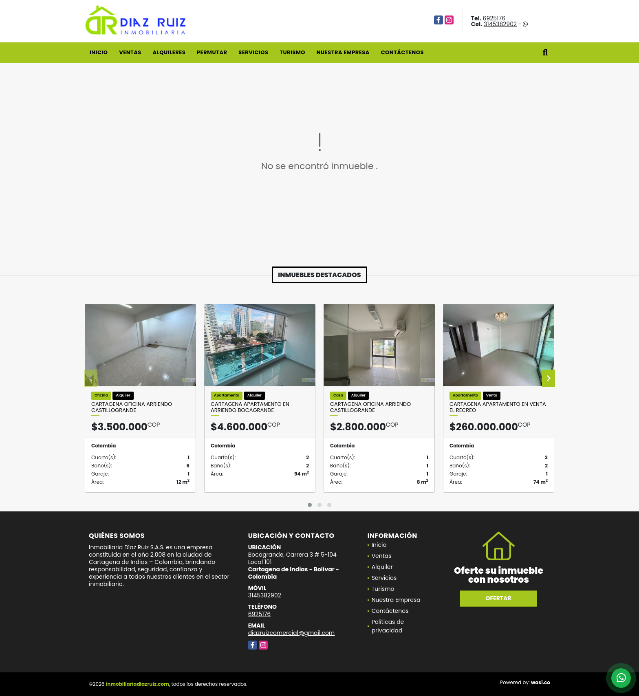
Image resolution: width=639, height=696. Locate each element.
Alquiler (382, 567)
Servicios (253, 52)
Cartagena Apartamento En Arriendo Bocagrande (250, 407)
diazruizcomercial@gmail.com (291, 633)
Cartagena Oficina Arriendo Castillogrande (131, 407)
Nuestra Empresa (343, 52)
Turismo (292, 52)
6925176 (494, 18)
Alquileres (168, 52)
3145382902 (500, 24)
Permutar (212, 52)
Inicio (99, 52)
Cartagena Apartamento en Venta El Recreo (498, 407)
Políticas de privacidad (388, 626)
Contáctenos (402, 52)
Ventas (130, 52)
